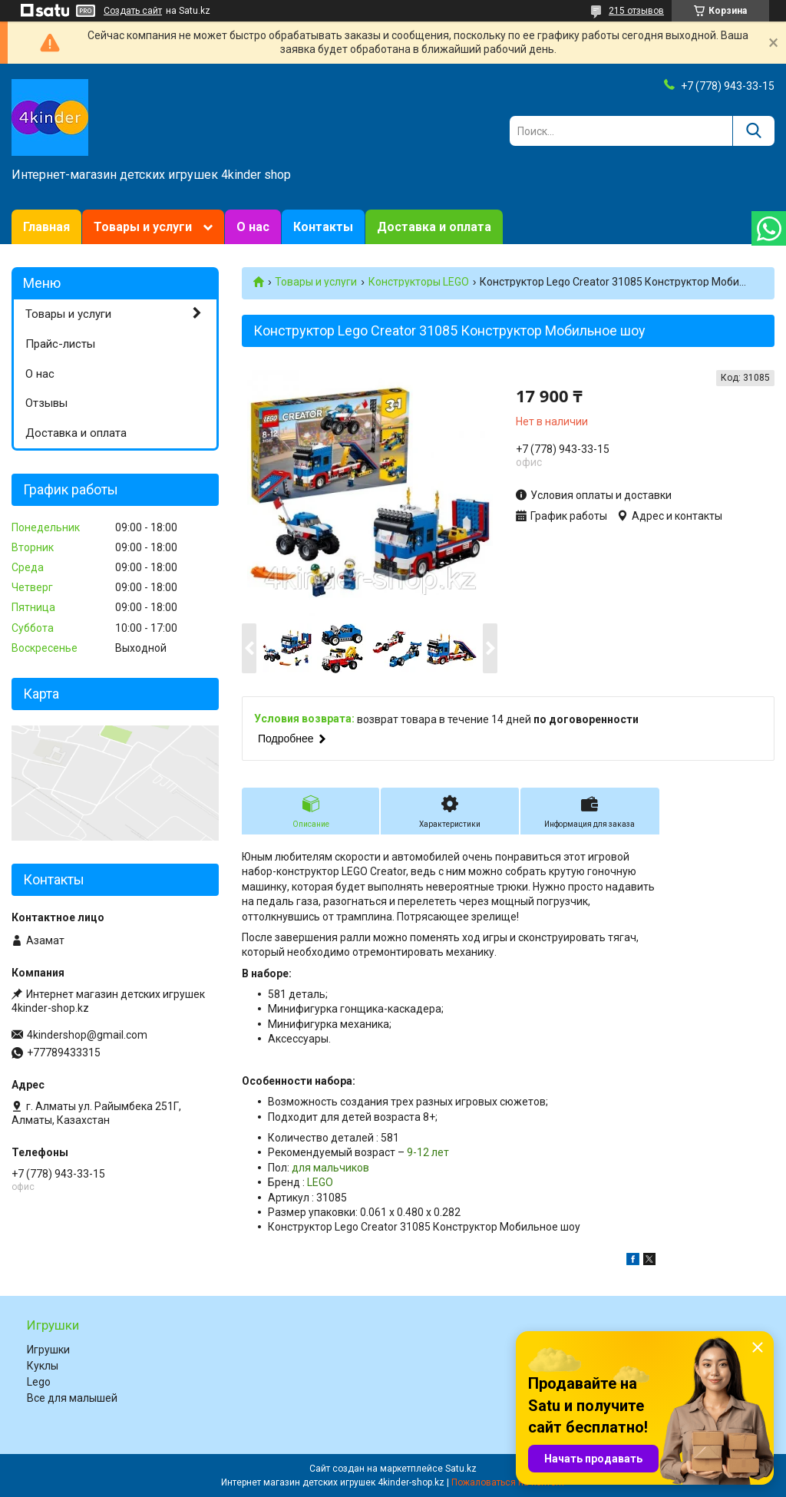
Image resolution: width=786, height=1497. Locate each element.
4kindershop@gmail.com (87, 1035)
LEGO (320, 1182)
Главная (46, 227)
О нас (252, 227)
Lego (39, 1382)
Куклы (42, 1366)
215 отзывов (636, 10)
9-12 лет (428, 1152)
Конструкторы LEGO (418, 281)
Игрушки (48, 1349)
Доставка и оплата (434, 227)
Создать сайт (133, 10)
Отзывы (46, 403)
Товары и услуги (143, 227)
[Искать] (753, 131)
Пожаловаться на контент (508, 1482)
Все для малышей (72, 1398)
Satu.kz (461, 1468)
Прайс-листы (60, 344)
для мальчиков (330, 1168)
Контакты (323, 227)
